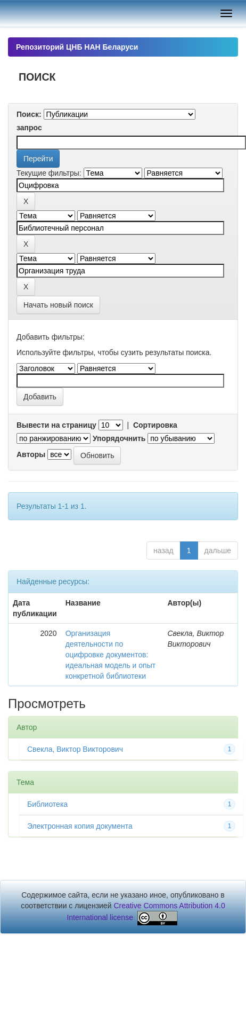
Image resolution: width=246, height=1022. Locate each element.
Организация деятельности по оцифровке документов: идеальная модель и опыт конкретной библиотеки (110, 654)
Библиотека (47, 804)
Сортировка (155, 425)
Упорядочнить (119, 438)
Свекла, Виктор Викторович (75, 749)
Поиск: (29, 114)
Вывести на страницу (56, 425)
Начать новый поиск (58, 305)
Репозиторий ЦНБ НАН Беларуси (77, 47)
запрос (29, 127)
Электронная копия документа (80, 826)
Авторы (31, 454)
